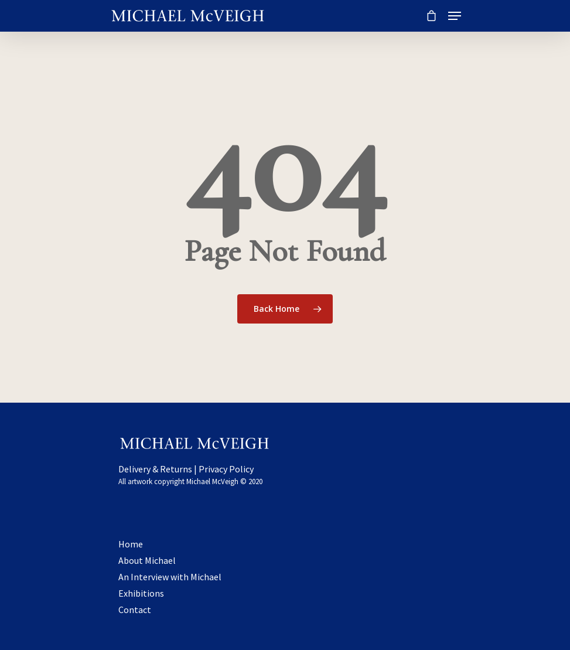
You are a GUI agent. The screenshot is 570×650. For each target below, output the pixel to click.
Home (130, 544)
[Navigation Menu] (454, 16)
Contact (134, 609)
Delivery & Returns (155, 469)
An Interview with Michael (169, 577)
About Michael (147, 560)
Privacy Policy (226, 469)
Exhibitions (141, 593)
